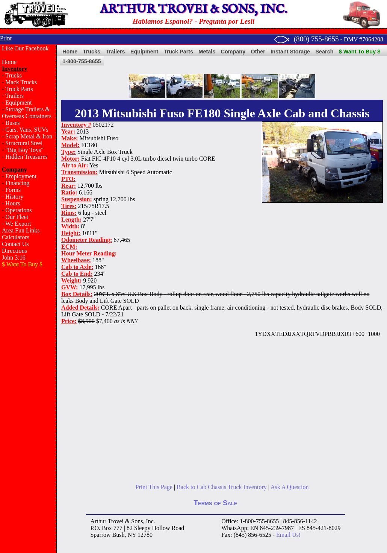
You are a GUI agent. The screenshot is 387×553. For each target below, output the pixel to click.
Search (324, 52)
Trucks (13, 75)
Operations (18, 210)
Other (258, 52)
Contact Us (15, 244)
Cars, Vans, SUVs (26, 129)
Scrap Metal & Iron (28, 136)
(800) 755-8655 (316, 39)
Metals (206, 52)
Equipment (18, 102)
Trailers (14, 96)
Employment (20, 176)
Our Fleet (16, 217)
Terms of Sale (215, 503)
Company (233, 52)
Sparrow (100, 535)
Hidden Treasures (26, 156)
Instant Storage (290, 52)
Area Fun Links (20, 230)
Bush (118, 535)
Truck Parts (19, 89)
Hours (12, 203)
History (14, 196)
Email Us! (288, 535)
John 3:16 (14, 257)
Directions (14, 251)
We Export (18, 223)
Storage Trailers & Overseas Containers (26, 112)
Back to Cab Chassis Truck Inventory (222, 487)
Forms (13, 190)
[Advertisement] (28, 393)
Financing (17, 183)
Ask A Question (289, 487)
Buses (12, 123)
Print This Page (154, 487)
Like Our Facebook (25, 48)
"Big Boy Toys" (24, 150)
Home (9, 62)
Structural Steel (23, 143)
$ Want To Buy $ (359, 52)
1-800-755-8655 (81, 61)
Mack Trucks (21, 82)
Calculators (15, 237)
